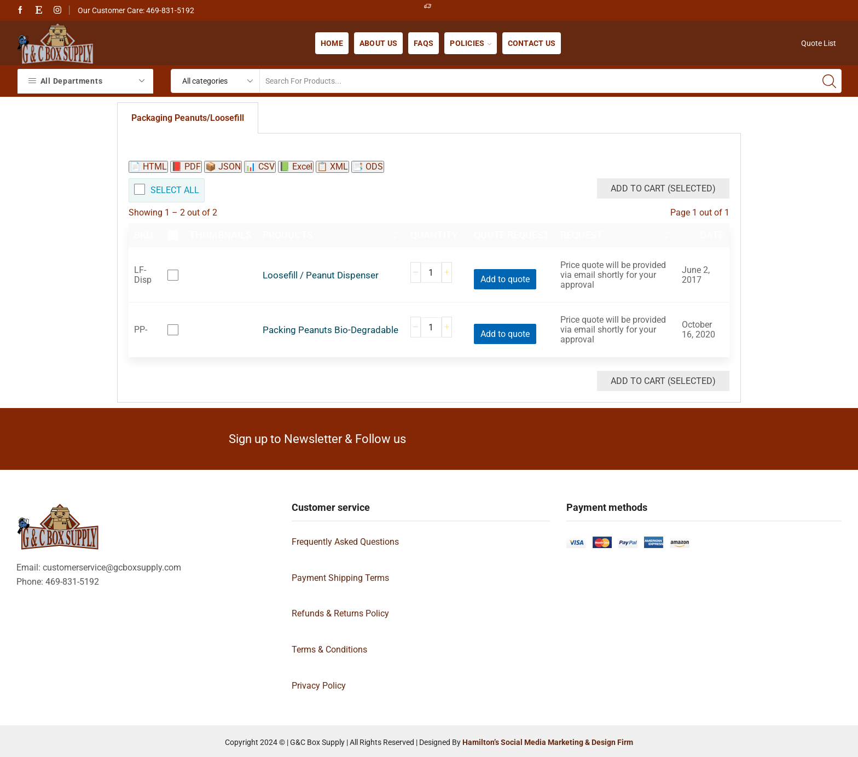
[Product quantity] (431, 273)
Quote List (818, 43)
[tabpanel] (429, 268)
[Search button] (829, 80)
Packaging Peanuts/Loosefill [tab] (187, 118)
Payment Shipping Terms (340, 578)
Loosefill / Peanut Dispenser (321, 275)
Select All (174, 190)
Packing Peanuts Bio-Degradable (330, 330)
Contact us (532, 43)
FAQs (423, 43)
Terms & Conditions (329, 649)
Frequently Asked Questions (345, 542)
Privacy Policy (319, 685)
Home (332, 43)
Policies (470, 43)
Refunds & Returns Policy (340, 613)
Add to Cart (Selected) (663, 188)
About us (378, 43)
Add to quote (505, 279)
